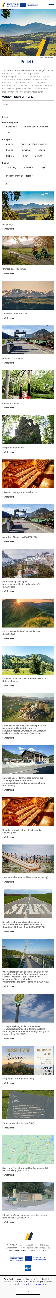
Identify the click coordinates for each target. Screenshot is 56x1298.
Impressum (43, 1250)
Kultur (23, 156)
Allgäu (41, 167)
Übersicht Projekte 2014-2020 (17, 96)
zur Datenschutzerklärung (36, 1284)
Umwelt (36, 156)
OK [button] (6, 184)
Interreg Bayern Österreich (34, 126)
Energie (7, 150)
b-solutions (9, 126)
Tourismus (23, 150)
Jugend (7, 144)
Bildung (39, 150)
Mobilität (8, 156)
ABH (6, 132)
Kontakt (16, 1250)
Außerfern (26, 167)
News (10, 1250)
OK (28, 1291)
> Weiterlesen (8, 229)
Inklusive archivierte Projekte (17, 175)
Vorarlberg (9, 167)
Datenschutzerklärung (30, 1250)
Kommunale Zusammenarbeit (32, 144)
